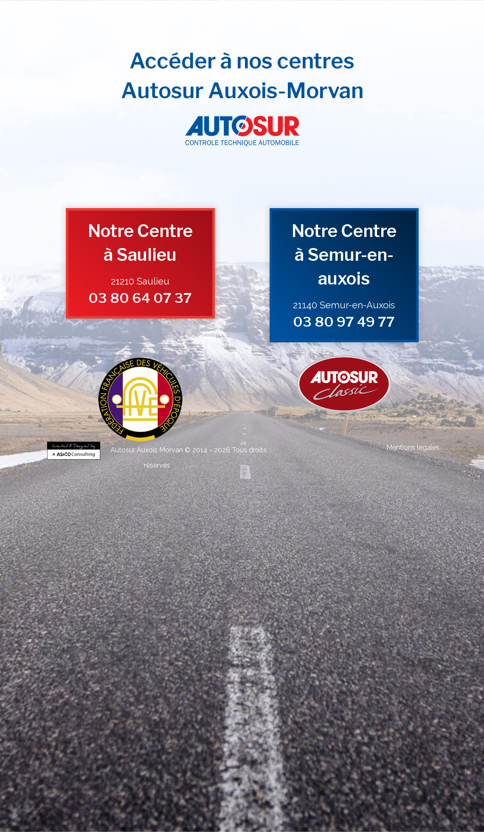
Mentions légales (412, 447)
